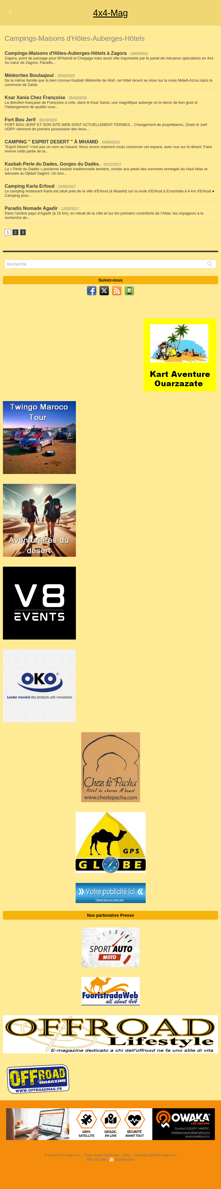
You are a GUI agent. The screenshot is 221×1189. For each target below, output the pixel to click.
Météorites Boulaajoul (29, 74)
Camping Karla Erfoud (29, 184)
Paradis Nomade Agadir (31, 205)
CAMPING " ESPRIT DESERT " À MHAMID (51, 140)
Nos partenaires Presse (110, 913)
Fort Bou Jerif (20, 118)
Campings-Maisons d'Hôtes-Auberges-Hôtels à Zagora (65, 52)
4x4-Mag (110, 13)
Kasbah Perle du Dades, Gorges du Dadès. (52, 162)
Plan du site (96, 1157)
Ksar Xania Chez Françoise (35, 96)
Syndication (125, 1157)
